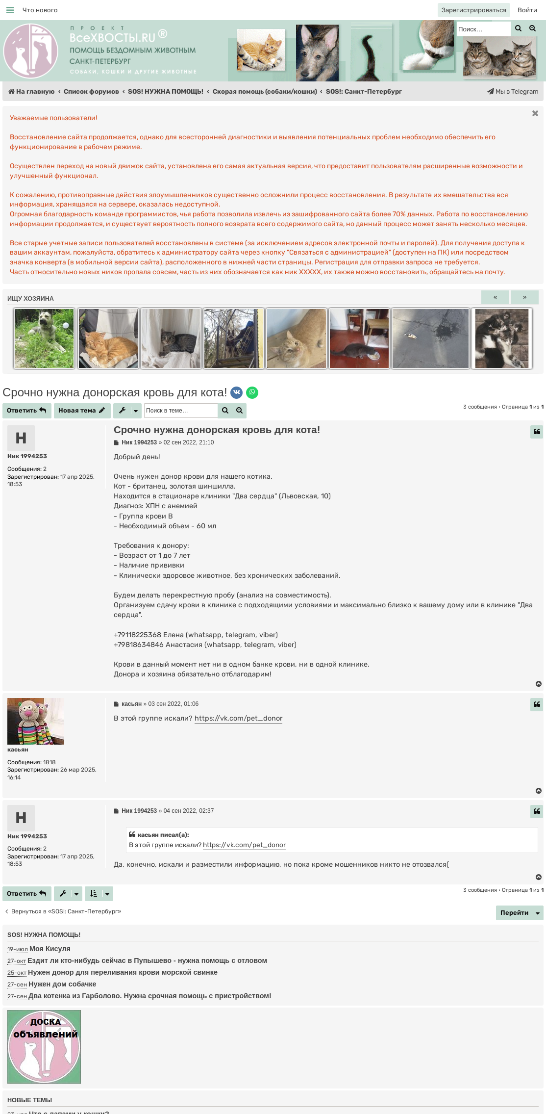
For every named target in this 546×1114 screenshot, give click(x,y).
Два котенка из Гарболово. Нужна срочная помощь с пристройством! (150, 996)
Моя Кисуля (50, 949)
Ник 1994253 (27, 456)
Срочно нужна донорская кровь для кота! (114, 392)
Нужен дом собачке (62, 984)
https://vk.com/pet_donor (238, 718)
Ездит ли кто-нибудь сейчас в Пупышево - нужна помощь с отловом (147, 960)
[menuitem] (40, 10)
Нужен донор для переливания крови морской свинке (123, 972)
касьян (17, 749)
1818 (49, 762)
